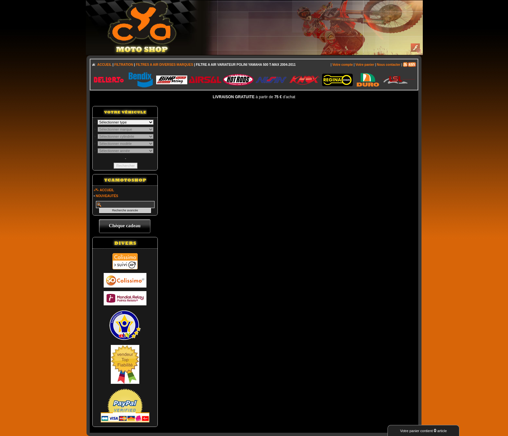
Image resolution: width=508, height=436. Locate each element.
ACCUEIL (104, 64)
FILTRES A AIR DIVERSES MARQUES (164, 64)
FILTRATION (123, 64)
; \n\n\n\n (125, 122)
